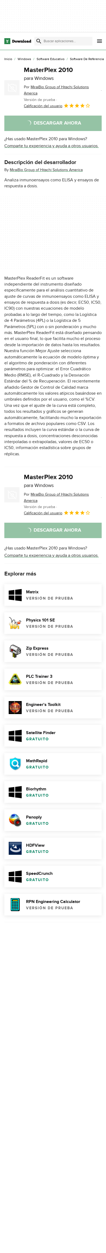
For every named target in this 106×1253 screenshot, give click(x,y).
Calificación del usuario (57, 105)
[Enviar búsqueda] (38, 41)
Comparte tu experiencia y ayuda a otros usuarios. (51, 146)
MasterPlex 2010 (48, 73)
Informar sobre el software (53, 1128)
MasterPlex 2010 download (29, 1162)
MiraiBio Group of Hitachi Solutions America (46, 170)
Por (56, 90)
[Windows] (24, 59)
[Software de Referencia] (87, 59)
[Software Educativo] (51, 59)
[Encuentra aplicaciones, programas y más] (63, 41)
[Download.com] (17, 41)
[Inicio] (8, 59)
